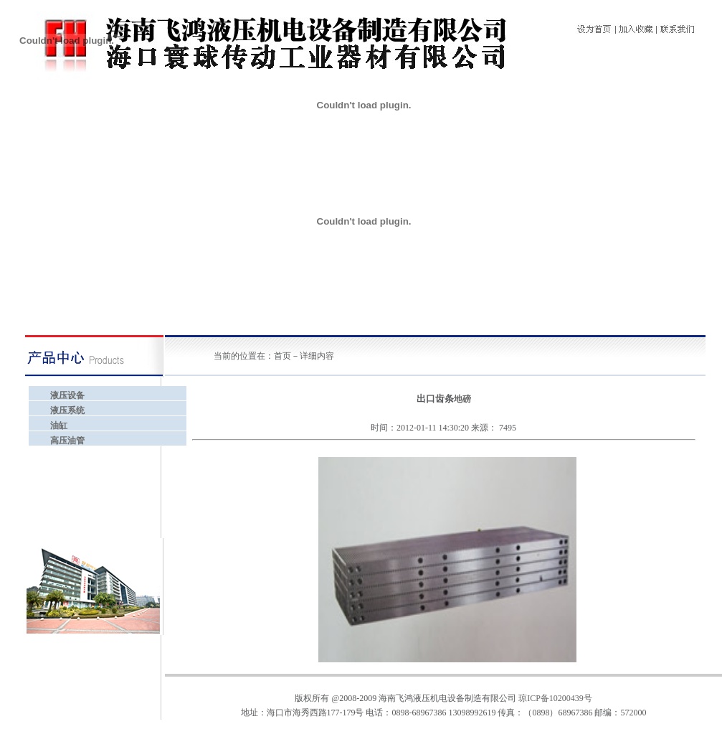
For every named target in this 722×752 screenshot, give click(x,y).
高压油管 (67, 441)
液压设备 (67, 395)
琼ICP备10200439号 (555, 698)
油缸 (58, 425)
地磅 (462, 399)
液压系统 (67, 410)
